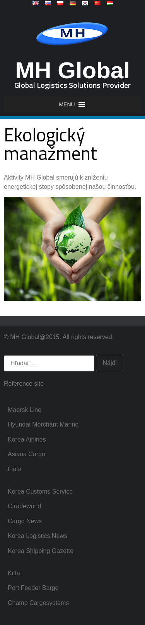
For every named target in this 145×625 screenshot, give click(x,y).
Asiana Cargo (26, 454)
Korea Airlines (27, 439)
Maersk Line (24, 410)
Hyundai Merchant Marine (43, 424)
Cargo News (25, 521)
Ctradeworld (24, 506)
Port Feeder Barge (33, 588)
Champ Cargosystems (38, 603)
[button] (67, 104)
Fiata (15, 469)
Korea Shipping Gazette (40, 551)
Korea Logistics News (37, 536)
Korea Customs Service (40, 491)
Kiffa (14, 573)
